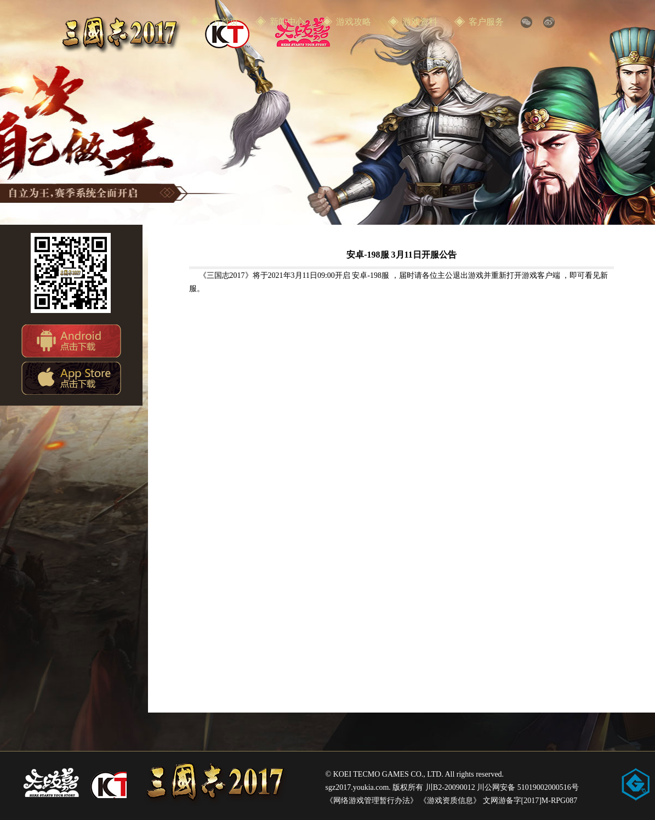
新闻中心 (287, 21)
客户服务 (486, 21)
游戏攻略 (353, 21)
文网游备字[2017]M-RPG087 (530, 800)
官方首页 (220, 21)
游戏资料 (419, 21)
